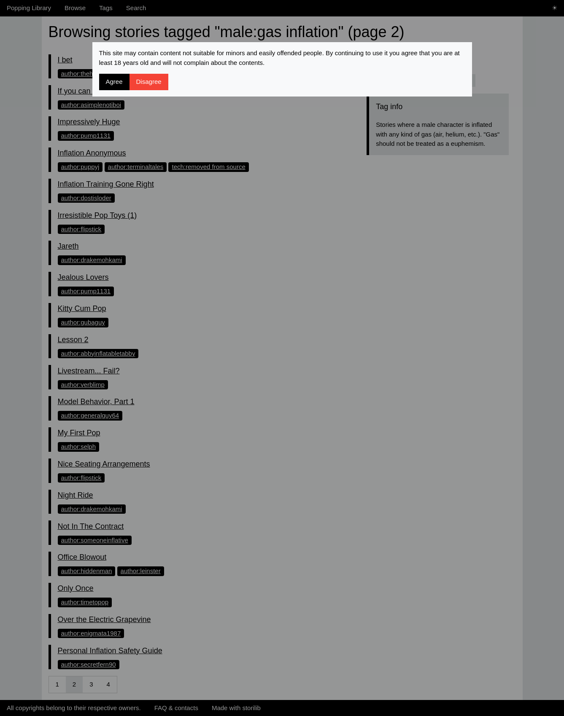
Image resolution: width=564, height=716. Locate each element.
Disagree (149, 81)
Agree (114, 81)
